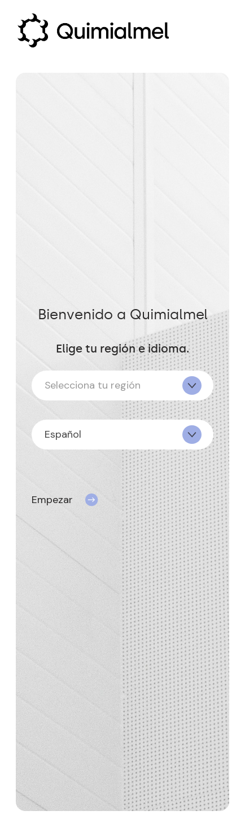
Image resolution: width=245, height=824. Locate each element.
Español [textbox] (63, 434)
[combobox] (122, 385)
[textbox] (122, 385)
